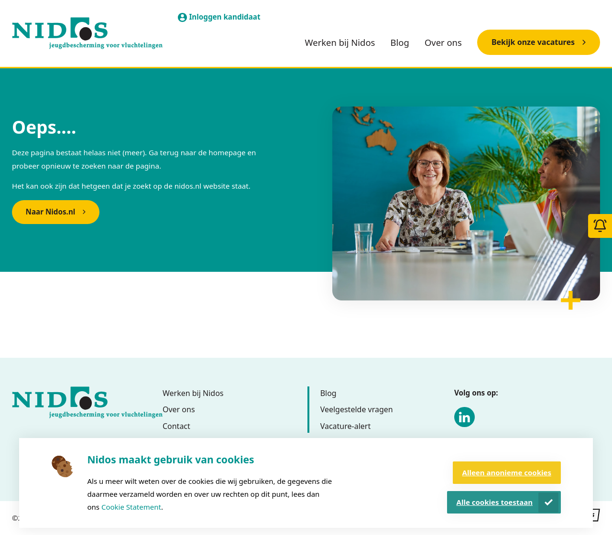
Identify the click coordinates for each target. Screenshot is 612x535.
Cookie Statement (131, 507)
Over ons (443, 42)
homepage (226, 152)
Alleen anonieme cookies (506, 472)
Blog (400, 42)
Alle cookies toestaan (495, 502)
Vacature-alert (345, 426)
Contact (176, 426)
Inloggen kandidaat (224, 16)
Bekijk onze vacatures (533, 42)
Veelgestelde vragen (356, 409)
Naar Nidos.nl (51, 211)
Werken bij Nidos (340, 42)
